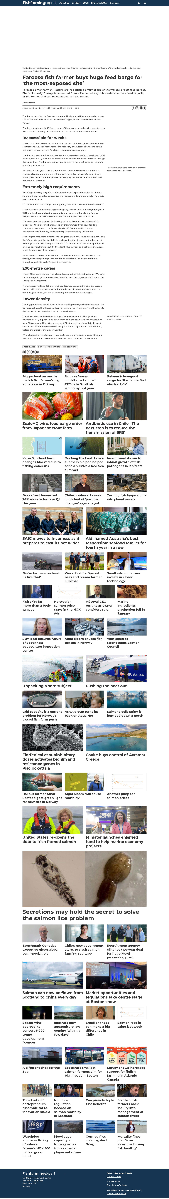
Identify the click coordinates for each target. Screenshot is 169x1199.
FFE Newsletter (99, 3)
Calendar (114, 3)
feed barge (29, 347)
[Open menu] (145, 3)
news (41, 347)
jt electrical (53, 347)
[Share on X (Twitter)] (137, 108)
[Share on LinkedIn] (141, 108)
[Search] (139, 3)
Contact (76, 3)
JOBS (86, 3)
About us (64, 3)
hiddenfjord (70, 347)
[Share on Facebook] (133, 108)
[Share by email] (144, 108)
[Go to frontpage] (39, 3)
